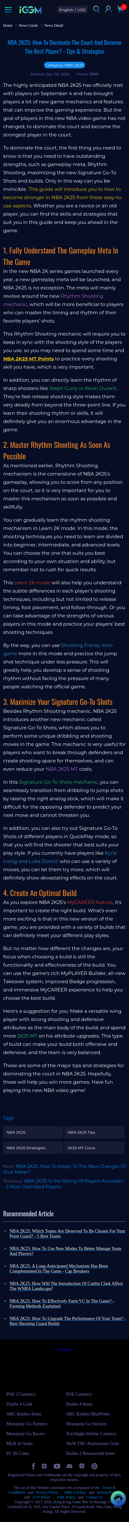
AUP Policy (41, 1497)
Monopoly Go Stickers (86, 1423)
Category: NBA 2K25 (65, 65)
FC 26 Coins (17, 1453)
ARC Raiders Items (23, 1414)
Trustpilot (64, 1349)
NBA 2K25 (15, 1132)
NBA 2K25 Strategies (26, 1147)
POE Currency (79, 1394)
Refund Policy (108, 1492)
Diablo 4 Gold (19, 1404)
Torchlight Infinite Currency (91, 1433)
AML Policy (65, 1497)
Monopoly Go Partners (26, 1423)
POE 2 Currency (21, 1394)
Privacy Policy (47, 1492)
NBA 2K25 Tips (81, 1132)
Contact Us (95, 1497)
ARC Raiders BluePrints (88, 1414)
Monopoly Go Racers (25, 1433)
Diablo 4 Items (79, 1404)
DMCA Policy (75, 1492)
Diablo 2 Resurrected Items (90, 1453)
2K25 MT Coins (81, 1147)
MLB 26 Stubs (19, 1443)
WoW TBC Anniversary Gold (92, 1443)
